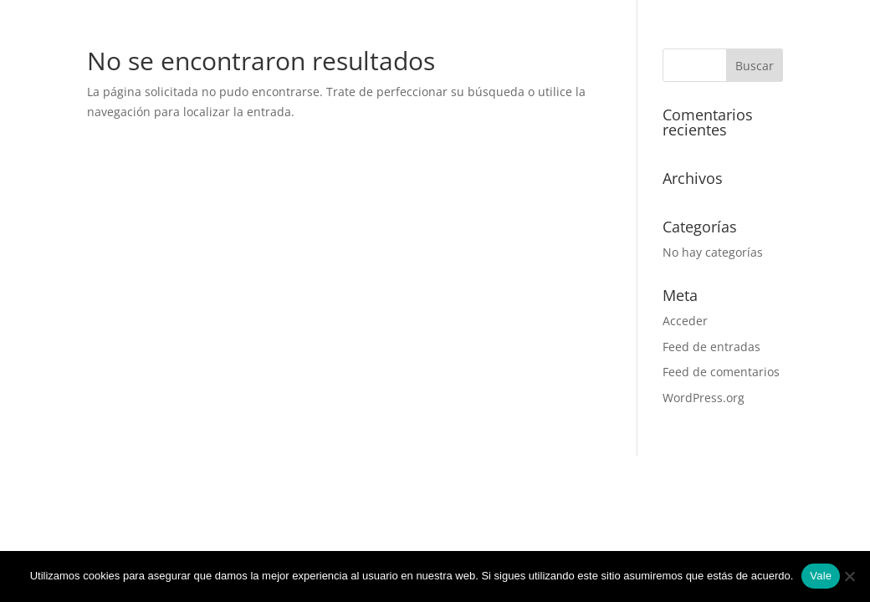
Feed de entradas (711, 347)
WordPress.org (704, 398)
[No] (849, 576)
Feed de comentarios (721, 372)
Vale (821, 575)
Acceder (685, 321)
